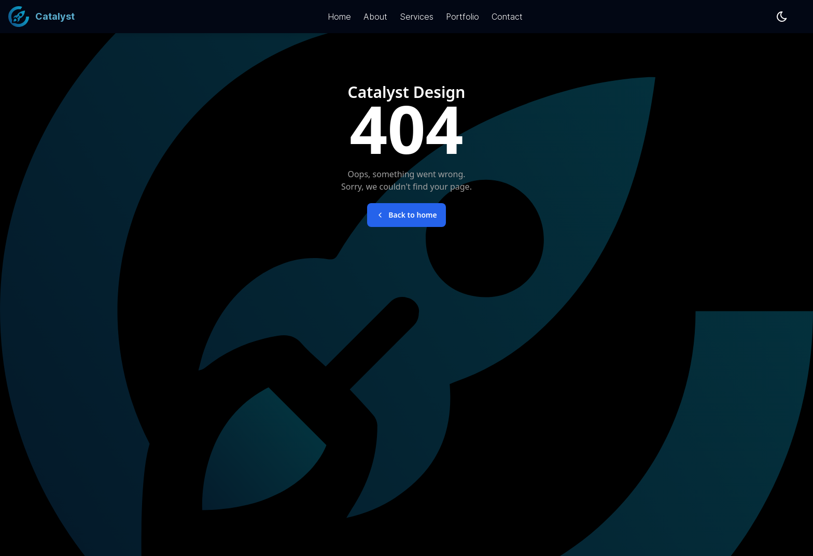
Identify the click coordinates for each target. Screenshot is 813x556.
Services (416, 16)
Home (339, 16)
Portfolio (462, 16)
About (375, 16)
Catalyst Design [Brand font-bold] (407, 92)
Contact (507, 16)
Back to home (406, 215)
